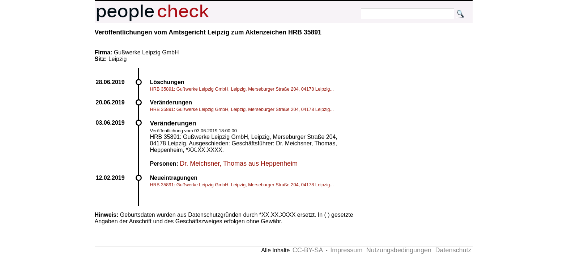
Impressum (346, 250)
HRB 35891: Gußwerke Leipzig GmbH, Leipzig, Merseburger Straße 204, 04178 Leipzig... (242, 89)
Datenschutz (453, 250)
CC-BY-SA (308, 250)
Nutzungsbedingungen (398, 250)
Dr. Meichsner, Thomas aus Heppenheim (239, 163)
